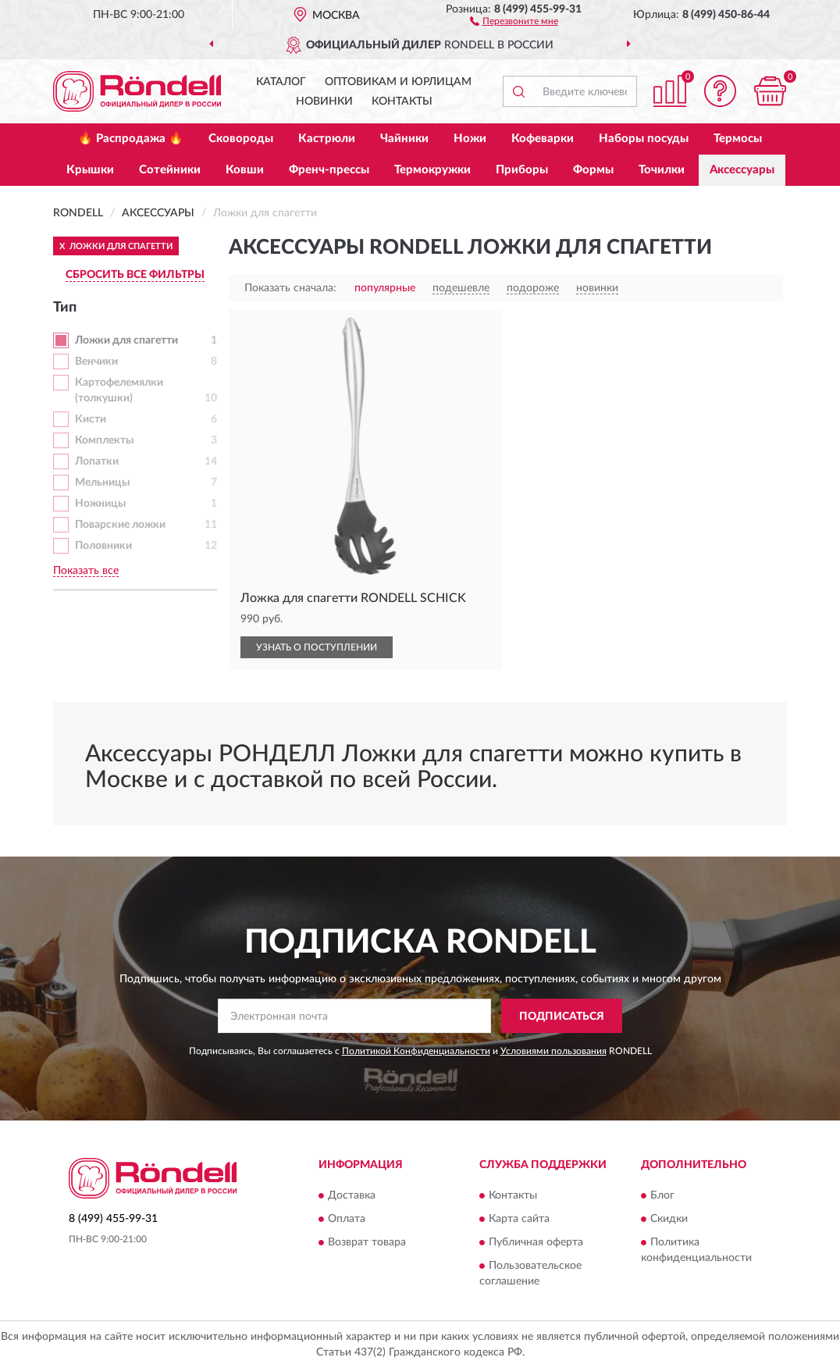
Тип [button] (65, 308)
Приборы (522, 170)
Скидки (669, 1218)
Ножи (470, 138)
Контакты (402, 101)
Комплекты (104, 440)
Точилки (662, 170)
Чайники (404, 138)
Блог (662, 1195)
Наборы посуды (644, 138)
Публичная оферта (536, 1242)
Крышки (90, 170)
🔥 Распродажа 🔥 (130, 138)
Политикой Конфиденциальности (416, 1051)
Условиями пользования (553, 1051)
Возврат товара (367, 1242)
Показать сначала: (290, 288)
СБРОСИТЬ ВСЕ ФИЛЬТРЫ (135, 274)
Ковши (245, 170)
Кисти (90, 419)
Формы (593, 170)
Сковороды (240, 138)
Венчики (96, 361)
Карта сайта (519, 1218)
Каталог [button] (281, 82)
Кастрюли (326, 138)
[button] (514, 20)
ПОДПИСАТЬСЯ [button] (561, 1016)
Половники (103, 545)
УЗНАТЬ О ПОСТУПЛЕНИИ (316, 647)
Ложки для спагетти (126, 340)
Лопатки (97, 461)
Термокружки (432, 170)
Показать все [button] (86, 570)
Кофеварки (542, 138)
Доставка (352, 1195)
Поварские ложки (120, 524)
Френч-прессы (329, 170)
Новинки (324, 101)
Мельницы (102, 482)
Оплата (346, 1218)
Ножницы (100, 503)
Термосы (738, 138)
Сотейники (170, 170)
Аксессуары (742, 170)
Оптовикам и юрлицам (398, 82)
